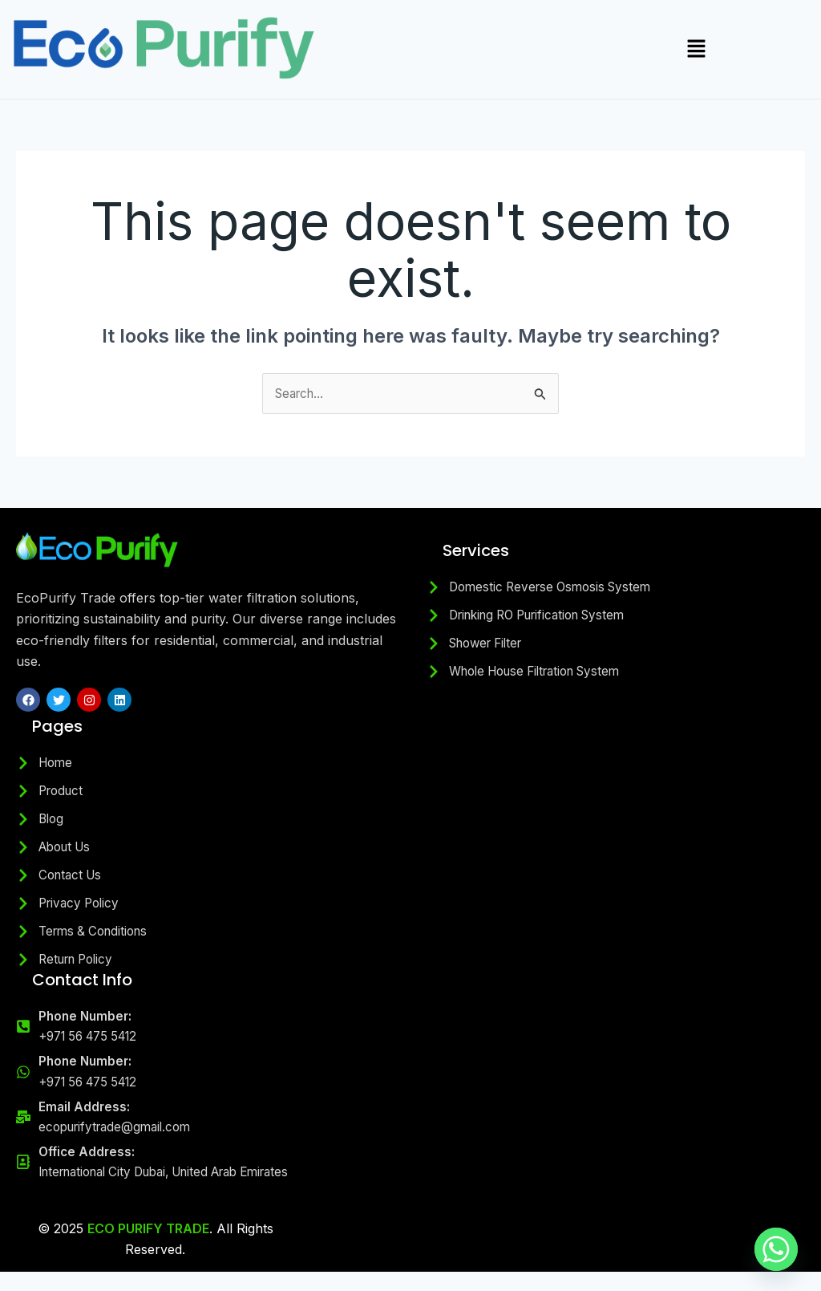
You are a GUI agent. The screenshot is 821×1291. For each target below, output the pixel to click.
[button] (697, 49)
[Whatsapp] (776, 1249)
